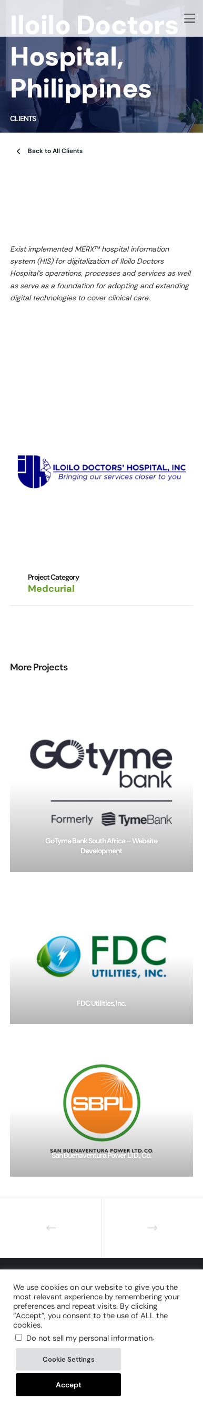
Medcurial (51, 588)
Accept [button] (69, 1384)
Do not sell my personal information (89, 1338)
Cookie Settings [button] (69, 1359)
